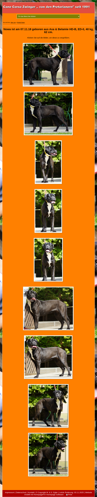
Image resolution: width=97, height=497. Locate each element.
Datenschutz (21, 492)
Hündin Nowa (21, 22)
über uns (13, 22)
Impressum (9, 492)
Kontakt (31, 492)
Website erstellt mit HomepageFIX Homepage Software (58, 493)
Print (69, 494)
